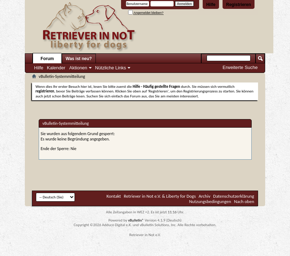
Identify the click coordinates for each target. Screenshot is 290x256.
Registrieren (238, 4)
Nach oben (244, 201)
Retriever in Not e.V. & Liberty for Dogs (160, 196)
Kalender (56, 67)
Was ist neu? (79, 58)
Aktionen (78, 67)
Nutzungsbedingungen (210, 201)
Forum (47, 58)
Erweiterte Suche (240, 67)
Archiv (204, 196)
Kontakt (113, 196)
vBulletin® (136, 220)
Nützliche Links (110, 67)
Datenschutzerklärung (234, 196)
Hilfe (210, 4)
